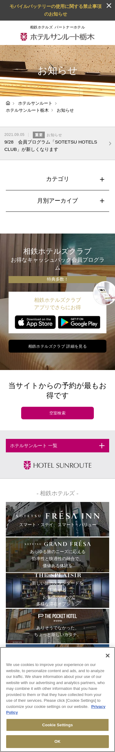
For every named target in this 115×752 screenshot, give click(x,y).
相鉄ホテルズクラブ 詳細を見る (57, 346)
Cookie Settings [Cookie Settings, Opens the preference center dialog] (57, 725)
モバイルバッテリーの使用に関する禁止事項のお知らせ (56, 10)
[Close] (107, 655)
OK (58, 741)
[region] (57, 699)
